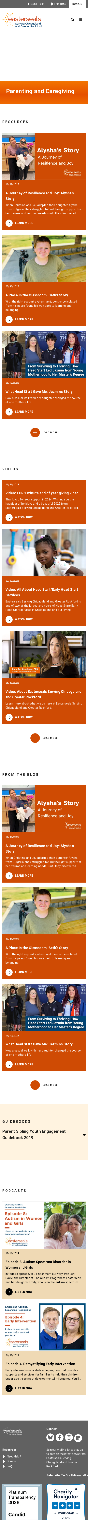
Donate (9, 1461)
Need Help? (11, 1456)
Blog (7, 1466)
